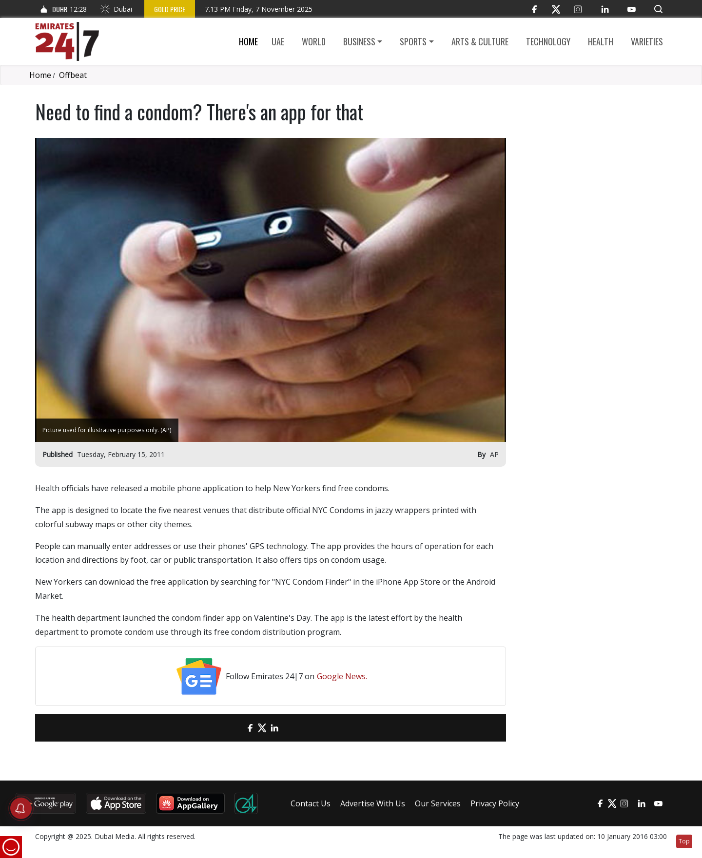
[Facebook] (534, 9)
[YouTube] (631, 9)
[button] (658, 9)
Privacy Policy (494, 803)
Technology (548, 41)
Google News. (342, 676)
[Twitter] (556, 9)
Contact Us (311, 803)
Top (684, 841)
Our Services (438, 803)
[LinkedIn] (604, 9)
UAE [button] (278, 41)
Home (248, 41)
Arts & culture (479, 41)
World (314, 41)
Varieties (647, 41)
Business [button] (359, 41)
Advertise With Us (372, 803)
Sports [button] (413, 41)
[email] (232, 728)
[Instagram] (577, 9)
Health (600, 41)
